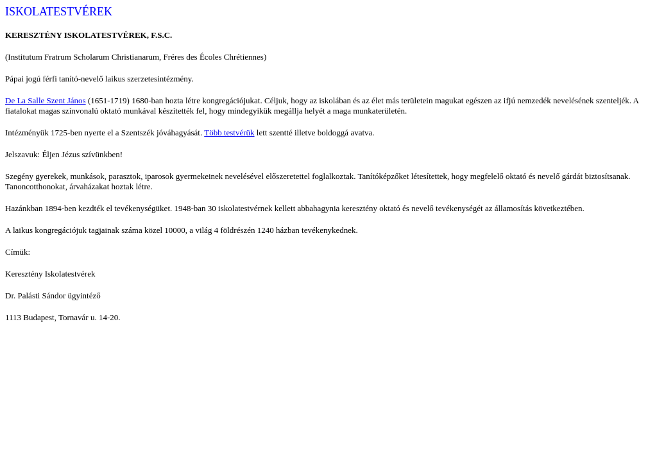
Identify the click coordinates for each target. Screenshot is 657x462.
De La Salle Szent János (45, 100)
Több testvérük (229, 132)
